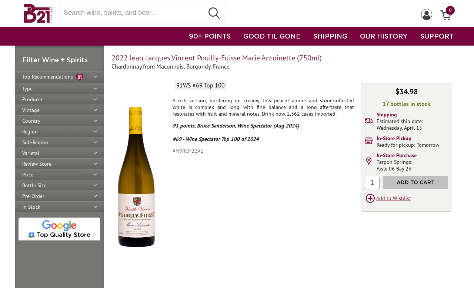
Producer (32, 99)
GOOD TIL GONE (272, 36)
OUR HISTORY (384, 36)
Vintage (31, 110)
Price (27, 174)
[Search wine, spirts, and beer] (134, 12)
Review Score (36, 163)
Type (27, 88)
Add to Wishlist (393, 198)
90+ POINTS (210, 36)
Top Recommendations (52, 77)
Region (30, 131)
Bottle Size (34, 185)
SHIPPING (330, 36)
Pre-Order (33, 196)
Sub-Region (35, 142)
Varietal (30, 153)
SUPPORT (437, 36)
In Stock (31, 206)
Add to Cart (416, 182)
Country (31, 120)
